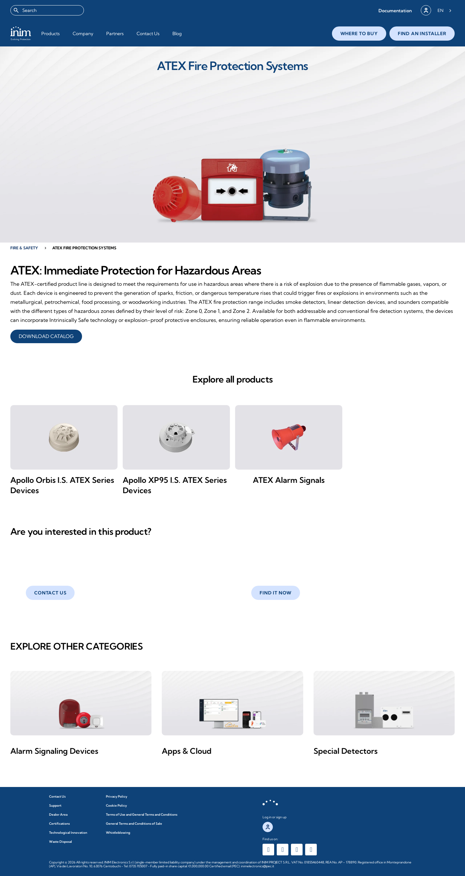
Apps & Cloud (187, 751)
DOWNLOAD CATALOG (46, 336)
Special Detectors (345, 751)
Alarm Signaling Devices (54, 751)
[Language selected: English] (444, 10)
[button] (395, 10)
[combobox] (47, 10)
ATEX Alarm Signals (289, 480)
